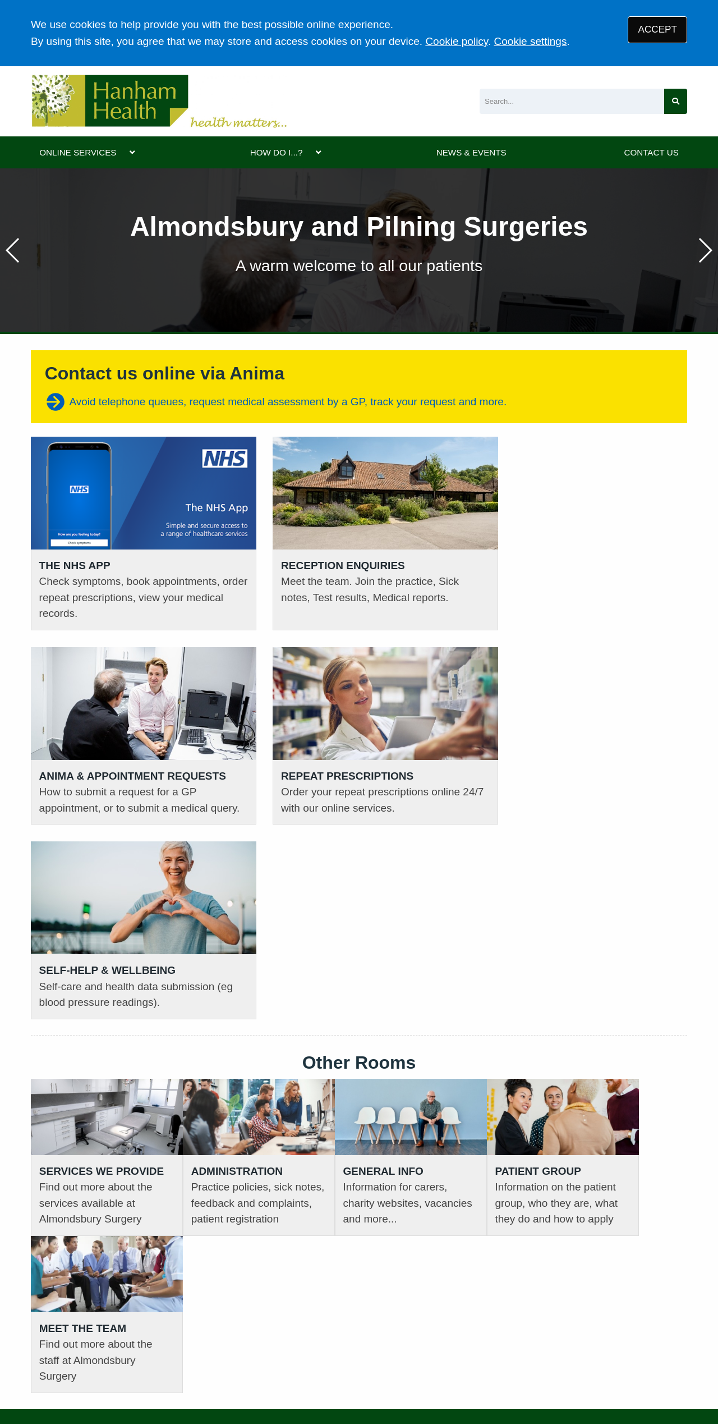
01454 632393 (233, 1196)
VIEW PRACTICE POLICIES (439, 1201)
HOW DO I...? (276, 152)
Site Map (439, 1343)
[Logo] (159, 101)
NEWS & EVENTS (471, 152)
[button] (704, 250)
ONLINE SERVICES (77, 152)
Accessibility (338, 1343)
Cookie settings (530, 41)
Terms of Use (129, 1343)
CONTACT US (651, 152)
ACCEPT (657, 29)
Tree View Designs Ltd (88, 1381)
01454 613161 (65, 1178)
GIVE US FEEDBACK (592, 1201)
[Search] (572, 101)
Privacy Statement (207, 1343)
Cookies (392, 1343)
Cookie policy (456, 41)
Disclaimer (278, 1343)
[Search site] (675, 101)
